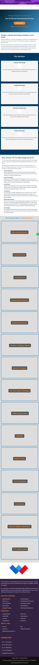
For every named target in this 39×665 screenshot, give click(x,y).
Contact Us (4, 629)
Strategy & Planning (6, 608)
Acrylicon (19, 504)
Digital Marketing (6, 599)
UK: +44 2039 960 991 (13, 2)
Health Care (23, 614)
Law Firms (4, 618)
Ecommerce (23, 620)
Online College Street (20, 345)
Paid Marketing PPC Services (27, 601)
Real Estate (23, 618)
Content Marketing (6, 603)
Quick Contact (19, 23)
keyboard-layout (19, 323)
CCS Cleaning (20, 481)
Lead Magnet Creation (26, 603)
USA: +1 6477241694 (6, 642)
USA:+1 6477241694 (4, 2)
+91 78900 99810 (32, 660)
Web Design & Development (27, 608)
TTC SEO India (20, 549)
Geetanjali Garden (19, 300)
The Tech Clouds (24, 662)
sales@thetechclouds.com (29, 2)
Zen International (19, 232)
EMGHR (19, 436)
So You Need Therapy (19, 391)
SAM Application (20, 413)
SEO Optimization (24, 599)
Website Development (25, 629)
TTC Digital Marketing (23, 658)
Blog (22, 626)
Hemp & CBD (5, 616)
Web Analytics (5, 605)
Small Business (5, 620)
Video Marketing (24, 605)
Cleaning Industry (6, 614)
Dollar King (19, 459)
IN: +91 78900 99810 (20, 2)
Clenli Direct (19, 255)
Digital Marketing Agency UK (8, 631)
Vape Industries (24, 616)
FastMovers (20, 277)
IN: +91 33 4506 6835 (7, 650)
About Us (4, 626)
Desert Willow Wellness (19, 527)
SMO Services (5, 601)
